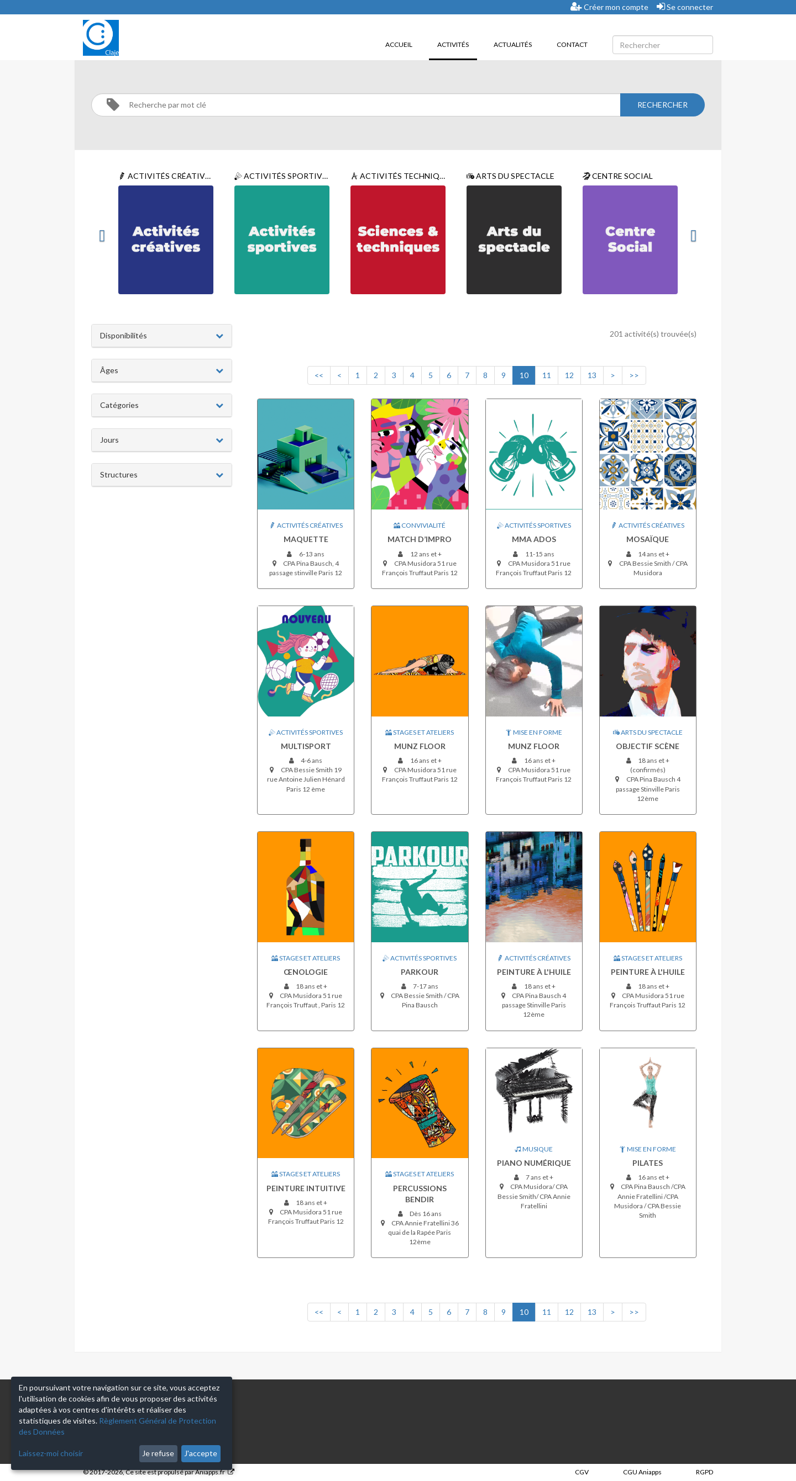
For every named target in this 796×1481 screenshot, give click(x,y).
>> (634, 375)
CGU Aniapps (642, 1472)
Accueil (398, 44)
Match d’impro (419, 539)
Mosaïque (647, 539)
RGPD (704, 1472)
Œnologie (306, 971)
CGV (582, 1472)
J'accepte (200, 1453)
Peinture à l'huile (534, 971)
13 (592, 375)
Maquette (306, 539)
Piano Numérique (534, 1162)
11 (546, 375)
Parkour (419, 971)
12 (569, 375)
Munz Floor (420, 746)
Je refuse (158, 1453)
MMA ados (534, 539)
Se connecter (685, 7)
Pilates (647, 1162)
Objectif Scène (647, 746)
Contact (572, 44)
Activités (457, 44)
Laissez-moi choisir (51, 1453)
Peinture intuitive (305, 1188)
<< (319, 375)
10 (524, 375)
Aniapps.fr (210, 1472)
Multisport (306, 746)
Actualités (513, 44)
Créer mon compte (609, 7)
